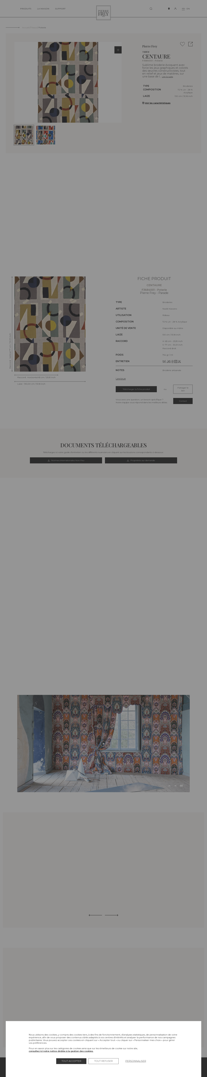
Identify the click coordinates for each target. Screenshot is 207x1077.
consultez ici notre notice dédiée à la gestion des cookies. (61, 1051)
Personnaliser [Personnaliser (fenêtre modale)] (135, 1061)
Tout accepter (71, 1061)
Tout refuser (103, 1061)
